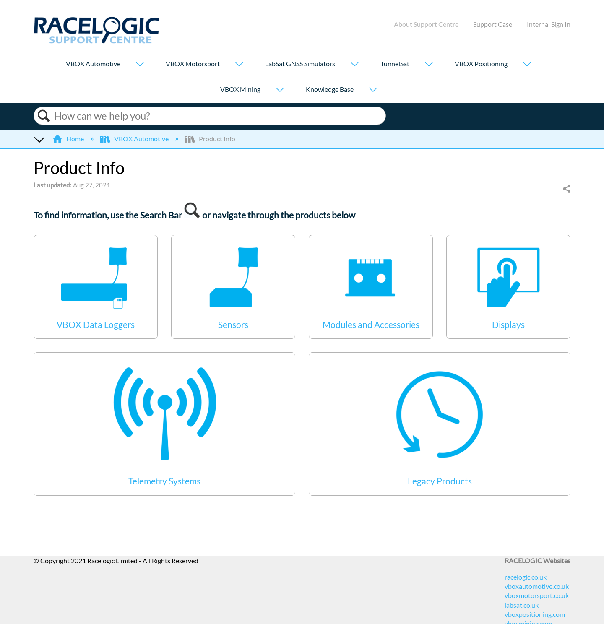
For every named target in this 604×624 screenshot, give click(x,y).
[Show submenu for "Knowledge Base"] (373, 90)
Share (566, 189)
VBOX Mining (240, 89)
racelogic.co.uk (526, 577)
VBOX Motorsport (193, 64)
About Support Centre (426, 24)
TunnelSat (394, 64)
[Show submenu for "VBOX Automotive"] (140, 65)
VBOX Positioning (481, 64)
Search (44, 116)
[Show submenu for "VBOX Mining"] (280, 90)
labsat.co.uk (522, 605)
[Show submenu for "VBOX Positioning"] (527, 65)
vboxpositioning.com (535, 614)
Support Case (492, 24)
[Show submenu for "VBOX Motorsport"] (239, 65)
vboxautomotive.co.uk (537, 586)
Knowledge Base (330, 89)
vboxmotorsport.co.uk (537, 595)
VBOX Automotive (93, 64)
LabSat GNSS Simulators (300, 64)
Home (68, 139)
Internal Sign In (548, 24)
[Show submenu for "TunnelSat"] (429, 65)
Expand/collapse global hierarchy (39, 139)
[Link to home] (96, 41)
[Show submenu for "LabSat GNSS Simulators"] (354, 65)
